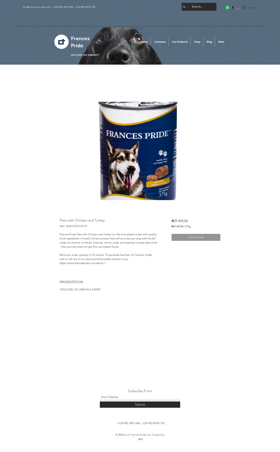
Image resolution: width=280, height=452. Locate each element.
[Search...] (197, 7)
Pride (77, 45)
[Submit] (140, 404)
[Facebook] (233, 7)
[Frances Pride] (227, 7)
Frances (80, 38)
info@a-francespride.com (37, 7)
